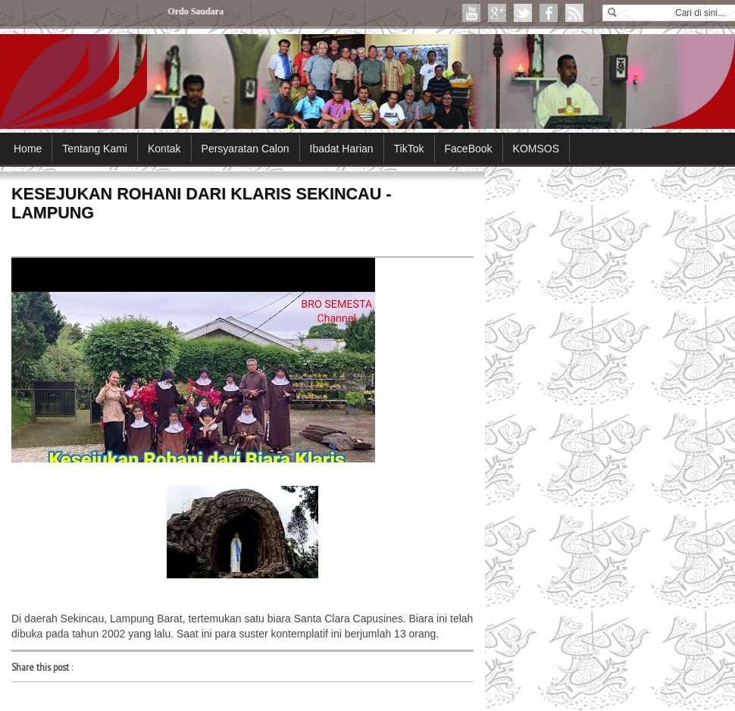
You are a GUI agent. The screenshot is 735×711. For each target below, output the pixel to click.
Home (28, 149)
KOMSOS (536, 149)
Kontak (164, 149)
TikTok (409, 149)
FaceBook (469, 149)
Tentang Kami (94, 149)
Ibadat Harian (342, 149)
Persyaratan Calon (245, 149)
